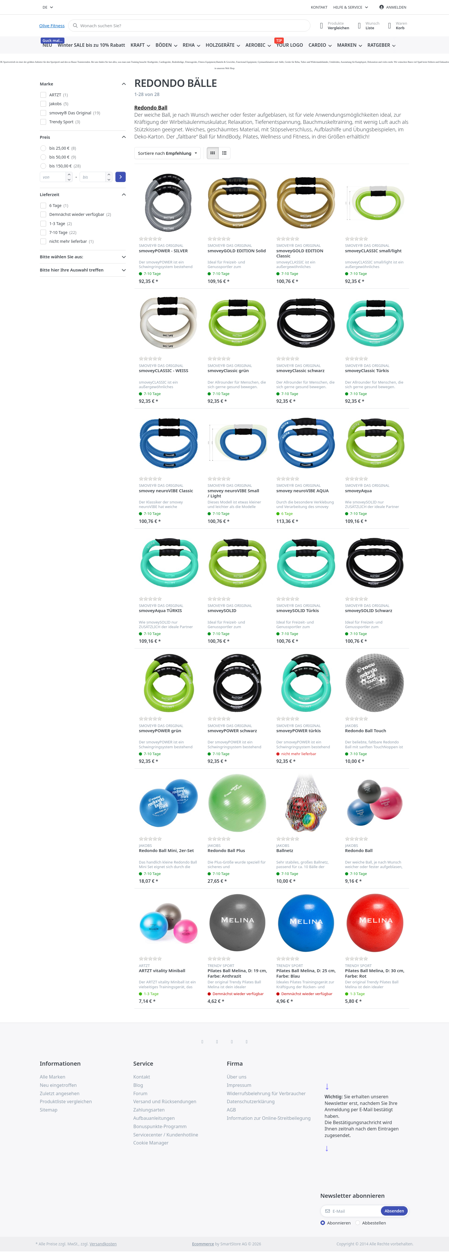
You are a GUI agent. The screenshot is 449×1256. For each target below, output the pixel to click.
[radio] (213, 153)
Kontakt (319, 7)
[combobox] (48, 7)
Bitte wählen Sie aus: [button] (61, 256)
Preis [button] (45, 137)
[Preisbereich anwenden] (120, 177)
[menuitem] (47, 45)
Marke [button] (46, 84)
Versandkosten (103, 1244)
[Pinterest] (247, 1041)
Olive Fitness (52, 25)
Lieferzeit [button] (49, 194)
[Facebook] (202, 1041)
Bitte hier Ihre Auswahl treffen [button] (72, 270)
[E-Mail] (350, 1211)
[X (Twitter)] (217, 1041)
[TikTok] (232, 1041)
